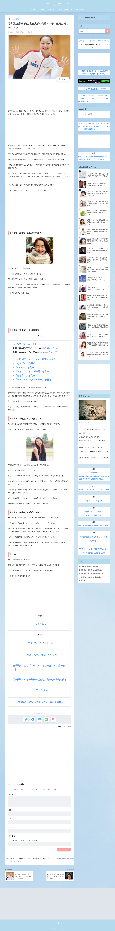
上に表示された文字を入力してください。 (23, 840)
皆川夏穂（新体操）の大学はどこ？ (91, 574)
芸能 (69, 726)
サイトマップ (51, 9)
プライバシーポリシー (65, 9)
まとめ (82, 581)
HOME (57, 923)
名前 (10, 810)
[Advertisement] (39, 96)
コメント (11, 794)
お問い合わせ (80, 9)
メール (11, 819)
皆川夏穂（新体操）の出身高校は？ (91, 570)
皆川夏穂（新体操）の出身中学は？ (91, 567)
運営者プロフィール (37, 9)
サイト (10, 827)
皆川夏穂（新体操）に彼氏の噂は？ (91, 577)
